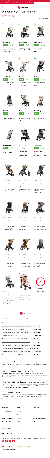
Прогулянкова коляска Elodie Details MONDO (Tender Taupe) (8, 118)
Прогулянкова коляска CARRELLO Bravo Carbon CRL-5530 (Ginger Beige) (24, 265)
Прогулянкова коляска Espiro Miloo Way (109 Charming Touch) (8, 228)
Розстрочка (5, 415)
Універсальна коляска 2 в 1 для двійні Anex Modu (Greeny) (15, 387)
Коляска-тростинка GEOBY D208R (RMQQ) (24, 298)
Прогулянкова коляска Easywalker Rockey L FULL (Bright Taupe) (25, 118)
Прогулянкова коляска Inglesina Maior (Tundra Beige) (29, 396)
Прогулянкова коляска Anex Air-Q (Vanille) (8, 151)
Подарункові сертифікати (39, 418)
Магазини (20, 415)
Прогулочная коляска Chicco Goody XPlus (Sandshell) (8, 302)
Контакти (19, 418)
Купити (5, 45)
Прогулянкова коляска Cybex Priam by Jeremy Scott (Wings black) (26, 385)
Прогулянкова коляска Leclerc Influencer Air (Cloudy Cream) (24, 84)
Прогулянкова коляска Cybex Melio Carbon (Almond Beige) (24, 228)
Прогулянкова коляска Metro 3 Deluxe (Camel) (24, 190)
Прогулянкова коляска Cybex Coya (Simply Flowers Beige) (39, 118)
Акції (34, 411)
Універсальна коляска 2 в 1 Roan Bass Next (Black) (33, 373)
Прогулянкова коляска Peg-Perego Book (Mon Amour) (39, 49)
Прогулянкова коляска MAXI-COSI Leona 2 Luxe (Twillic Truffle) (40, 191)
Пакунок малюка (6, 428)
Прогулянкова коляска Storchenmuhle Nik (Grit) (24, 48)
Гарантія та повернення (8, 421)
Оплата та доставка (7, 411)
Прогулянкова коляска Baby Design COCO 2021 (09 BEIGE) (40, 265)
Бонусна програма (38, 415)
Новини (19, 421)
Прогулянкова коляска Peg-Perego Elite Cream (40, 154)
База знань (36, 421)
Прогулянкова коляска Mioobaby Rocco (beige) (8, 190)
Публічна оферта (6, 425)
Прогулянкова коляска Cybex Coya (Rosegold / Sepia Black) (16, 375)
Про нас (19, 411)
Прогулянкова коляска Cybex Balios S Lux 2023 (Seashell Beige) (9, 49)
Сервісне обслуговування (8, 418)
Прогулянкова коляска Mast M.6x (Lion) (8, 83)
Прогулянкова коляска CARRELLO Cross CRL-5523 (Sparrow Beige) (8, 265)
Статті (34, 425)
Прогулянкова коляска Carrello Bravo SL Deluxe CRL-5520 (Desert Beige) (40, 228)
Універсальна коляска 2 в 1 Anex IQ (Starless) (29, 363)
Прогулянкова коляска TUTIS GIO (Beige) (24, 154)
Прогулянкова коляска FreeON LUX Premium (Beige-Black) (39, 84)
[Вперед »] (28, 313)
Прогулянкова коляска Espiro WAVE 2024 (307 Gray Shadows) (17, 398)
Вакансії (19, 425)
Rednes (13, 449)
